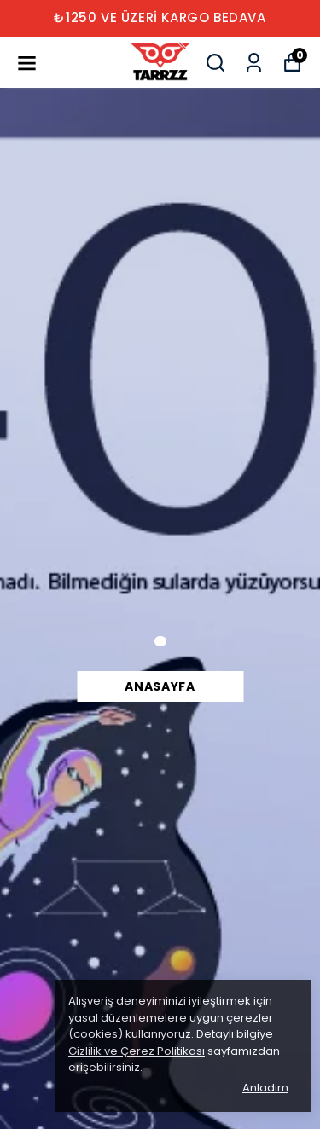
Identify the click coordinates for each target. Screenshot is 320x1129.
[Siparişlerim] (254, 62)
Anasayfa (160, 686)
